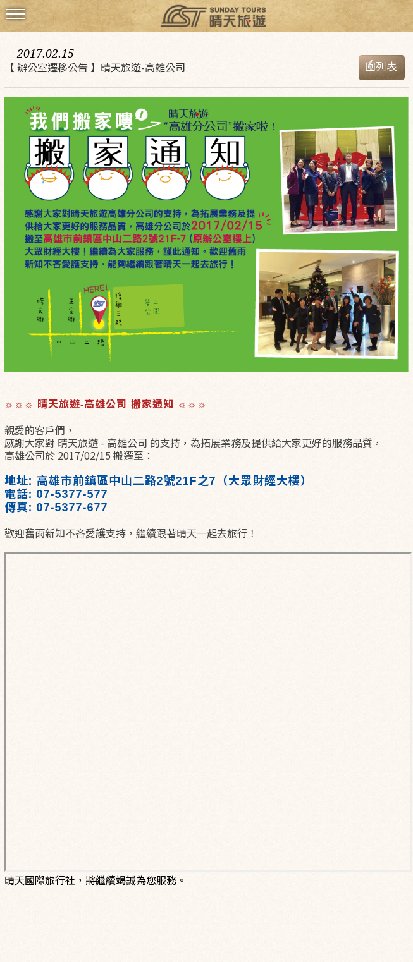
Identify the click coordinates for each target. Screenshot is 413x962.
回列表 (381, 66)
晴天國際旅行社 (206, 17)
